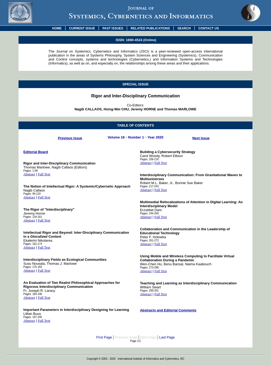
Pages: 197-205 (32, 317)
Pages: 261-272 (149, 240)
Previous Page (126, 337)
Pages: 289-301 (149, 290)
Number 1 (136, 137)
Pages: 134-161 (32, 216)
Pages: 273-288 (149, 267)
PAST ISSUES (112, 28)
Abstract (29, 174)
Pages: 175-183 (32, 267)
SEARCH (184, 28)
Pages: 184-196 (32, 294)
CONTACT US (208, 28)
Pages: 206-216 (149, 159)
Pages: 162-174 (32, 243)
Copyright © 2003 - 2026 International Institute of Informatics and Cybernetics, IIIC (135, 358)
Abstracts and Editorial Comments (168, 310)
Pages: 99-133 (31, 193)
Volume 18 (116, 137)
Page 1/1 (135, 341)
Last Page (167, 337)
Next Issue (201, 138)
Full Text (44, 174)
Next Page (148, 337)
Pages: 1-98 (30, 170)
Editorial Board (35, 152)
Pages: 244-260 (149, 213)
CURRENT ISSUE (82, 28)
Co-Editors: (136, 107)
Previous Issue (70, 138)
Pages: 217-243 (149, 186)
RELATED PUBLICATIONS (150, 28)
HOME (57, 28)
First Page (104, 337)
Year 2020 (155, 137)
